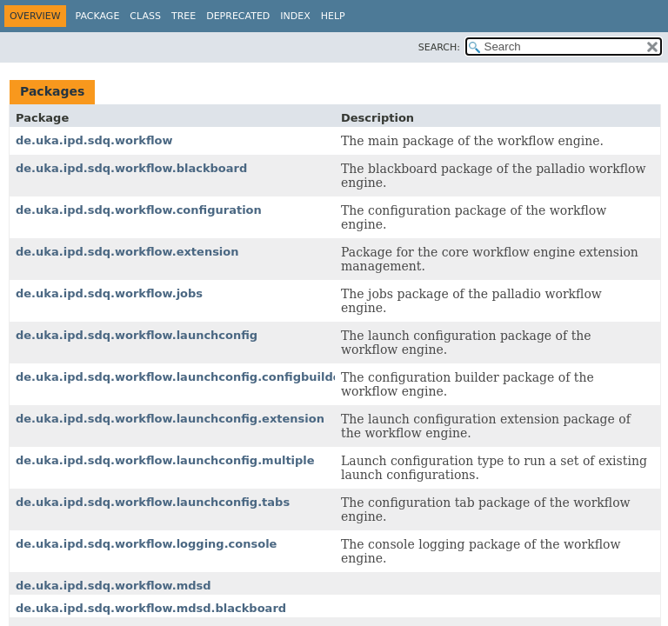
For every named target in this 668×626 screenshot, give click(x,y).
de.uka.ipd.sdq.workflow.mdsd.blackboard (151, 608)
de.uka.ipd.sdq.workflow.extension (127, 251)
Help (333, 16)
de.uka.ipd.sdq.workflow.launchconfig (136, 335)
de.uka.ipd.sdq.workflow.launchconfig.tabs (153, 502)
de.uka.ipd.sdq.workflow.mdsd (113, 585)
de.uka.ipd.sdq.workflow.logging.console (146, 543)
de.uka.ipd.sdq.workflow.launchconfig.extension (170, 418)
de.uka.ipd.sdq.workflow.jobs (109, 293)
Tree (183, 16)
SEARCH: (439, 47)
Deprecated (238, 16)
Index (295, 16)
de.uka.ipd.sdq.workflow (94, 140)
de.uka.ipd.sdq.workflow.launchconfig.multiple (165, 460)
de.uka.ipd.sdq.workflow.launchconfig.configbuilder (181, 376)
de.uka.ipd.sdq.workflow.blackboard (131, 168)
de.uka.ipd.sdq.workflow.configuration (139, 209)
